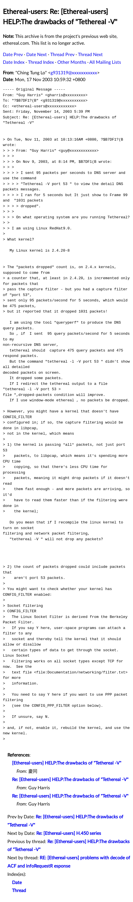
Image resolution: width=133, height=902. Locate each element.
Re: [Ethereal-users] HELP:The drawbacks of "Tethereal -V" (70, 779)
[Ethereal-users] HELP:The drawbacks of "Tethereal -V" (66, 763)
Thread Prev (62, 54)
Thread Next (90, 54)
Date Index (14, 62)
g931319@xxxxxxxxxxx (74, 73)
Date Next (36, 54)
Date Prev (13, 54)
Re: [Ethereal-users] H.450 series (68, 833)
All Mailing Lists (105, 62)
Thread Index (41, 62)
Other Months (71, 62)
